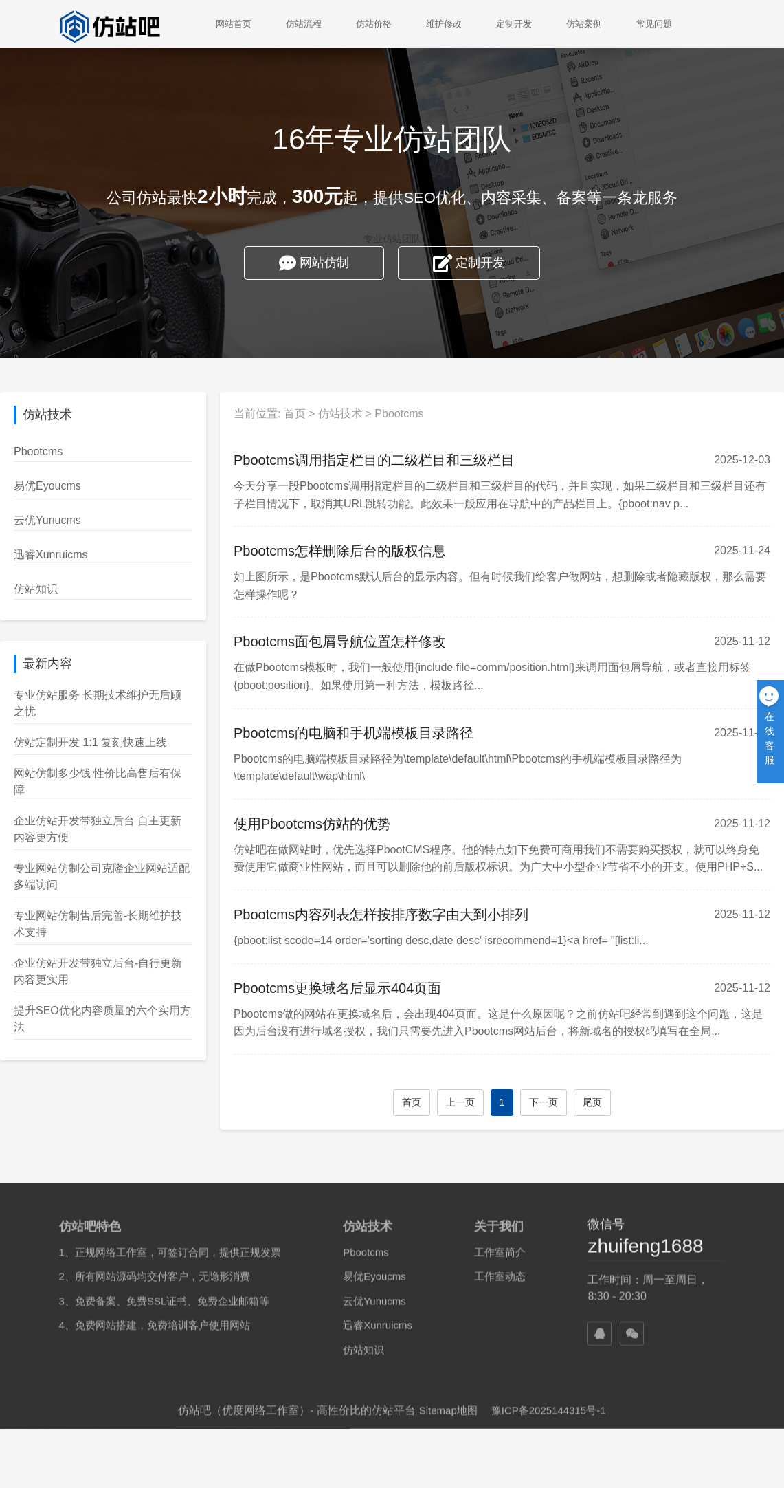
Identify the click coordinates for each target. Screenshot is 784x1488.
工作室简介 (500, 1434)
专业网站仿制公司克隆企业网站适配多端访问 (102, 876)
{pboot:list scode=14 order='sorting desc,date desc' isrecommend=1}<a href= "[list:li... (466, 940)
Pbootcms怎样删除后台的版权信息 (365, 550)
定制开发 (514, 24)
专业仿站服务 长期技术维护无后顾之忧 (97, 703)
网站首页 (233, 24)
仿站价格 (374, 24)
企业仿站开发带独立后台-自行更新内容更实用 (98, 971)
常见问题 (654, 24)
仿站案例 (584, 24)
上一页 (485, 1102)
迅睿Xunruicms (51, 554)
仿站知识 (36, 589)
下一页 (569, 1102)
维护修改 (444, 24)
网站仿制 (314, 265)
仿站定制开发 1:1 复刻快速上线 (90, 742)
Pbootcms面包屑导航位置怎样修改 (365, 641)
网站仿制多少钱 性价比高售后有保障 (97, 781)
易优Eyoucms (47, 486)
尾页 (618, 1102)
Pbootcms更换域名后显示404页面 (363, 988)
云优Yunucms (47, 520)
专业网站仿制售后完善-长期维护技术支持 (98, 924)
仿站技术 (366, 413)
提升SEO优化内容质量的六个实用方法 (102, 1019)
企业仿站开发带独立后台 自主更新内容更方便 (97, 829)
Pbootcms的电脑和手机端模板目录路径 (379, 733)
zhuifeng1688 (645, 1427)
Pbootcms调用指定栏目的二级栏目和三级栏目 (399, 460)
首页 (320, 413)
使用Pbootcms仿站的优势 (337, 823)
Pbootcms (38, 451)
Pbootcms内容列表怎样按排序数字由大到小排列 (406, 914)
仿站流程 (304, 24)
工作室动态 (500, 1458)
